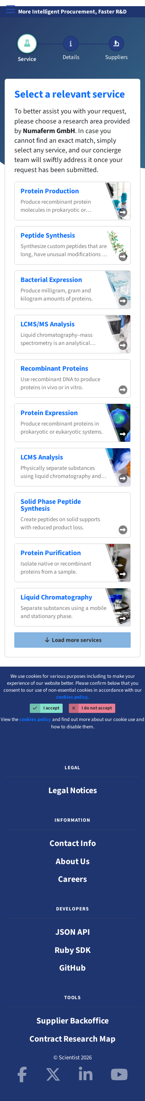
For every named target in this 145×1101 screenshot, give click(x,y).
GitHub (72, 968)
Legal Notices (72, 790)
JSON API (72, 932)
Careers (72, 879)
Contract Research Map (72, 1039)
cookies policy (35, 719)
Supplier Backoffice (72, 1021)
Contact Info (72, 843)
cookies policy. (72, 697)
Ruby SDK (73, 950)
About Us (73, 861)
